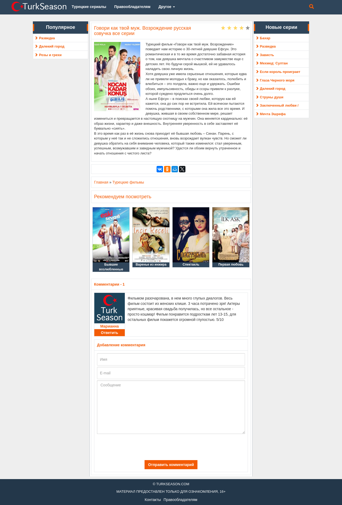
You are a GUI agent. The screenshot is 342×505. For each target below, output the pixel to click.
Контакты (153, 500)
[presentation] (135, 447)
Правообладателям (180, 500)
